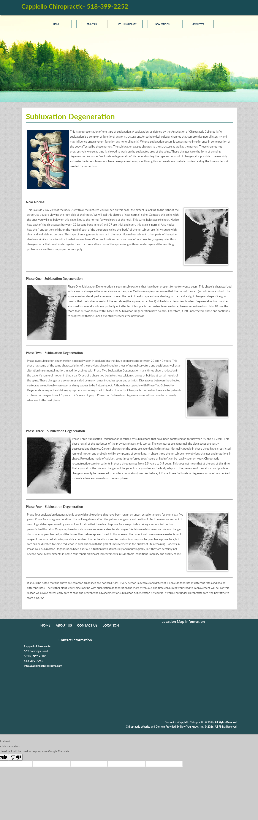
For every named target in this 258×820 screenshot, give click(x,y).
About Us (92, 24)
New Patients (162, 24)
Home (56, 24)
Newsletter (198, 24)
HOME (45, 625)
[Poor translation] (16, 757)
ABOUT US (64, 625)
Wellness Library (127, 24)
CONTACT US (87, 625)
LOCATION (111, 625)
